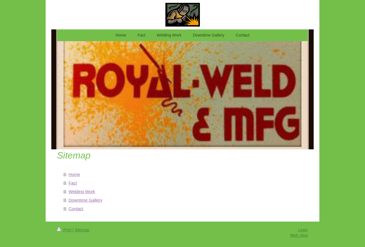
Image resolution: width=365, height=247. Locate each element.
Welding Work (82, 191)
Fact (73, 182)
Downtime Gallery (85, 200)
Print (65, 230)
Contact (76, 208)
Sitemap (82, 230)
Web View (299, 235)
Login (303, 230)
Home (74, 174)
